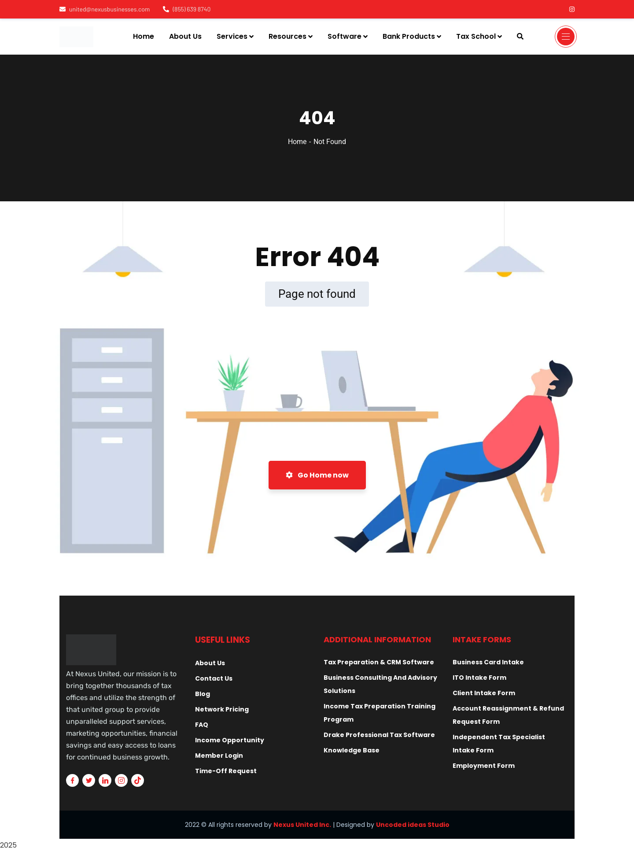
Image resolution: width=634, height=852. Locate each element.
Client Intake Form (484, 693)
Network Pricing (222, 709)
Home (297, 141)
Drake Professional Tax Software (379, 734)
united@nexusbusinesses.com (104, 9)
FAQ (201, 724)
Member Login (219, 755)
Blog (202, 693)
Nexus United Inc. (302, 824)
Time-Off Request (226, 771)
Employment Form (484, 765)
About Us (210, 663)
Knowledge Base (352, 750)
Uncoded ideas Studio (413, 824)
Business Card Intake (488, 662)
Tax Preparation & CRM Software (379, 662)
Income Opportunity (229, 740)
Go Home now (317, 475)
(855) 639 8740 (186, 9)
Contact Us (213, 678)
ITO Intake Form (479, 677)
